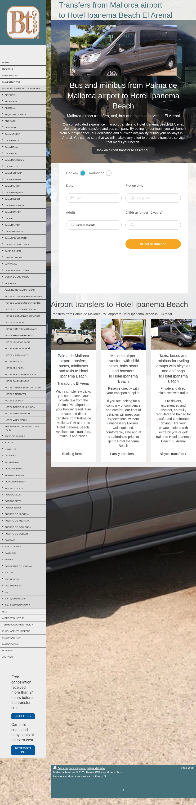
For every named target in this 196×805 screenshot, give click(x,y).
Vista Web (187, 767)
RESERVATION (23, 750)
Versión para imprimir (69, 768)
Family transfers (122, 454)
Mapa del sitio (96, 768)
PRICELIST (21, 716)
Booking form (72, 454)
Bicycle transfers (172, 454)
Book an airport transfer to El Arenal (122, 150)
